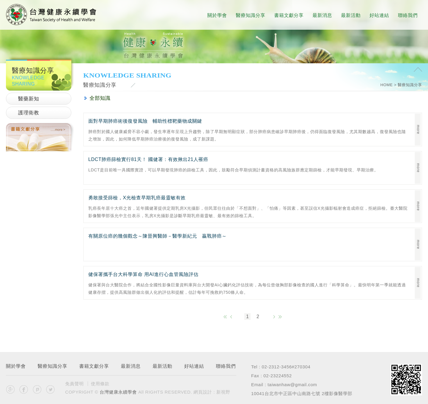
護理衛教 (28, 113)
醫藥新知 (28, 99)
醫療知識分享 (250, 15)
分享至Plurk (37, 389)
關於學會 (217, 15)
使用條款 (100, 383)
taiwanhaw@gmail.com (292, 384)
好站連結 (379, 15)
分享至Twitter (50, 389)
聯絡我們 (408, 15)
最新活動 (351, 15)
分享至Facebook (23, 389)
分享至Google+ (10, 389)
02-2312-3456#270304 (286, 366)
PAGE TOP (418, 70)
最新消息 (322, 15)
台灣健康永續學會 (51, 14)
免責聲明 (74, 383)
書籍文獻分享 (288, 15)
